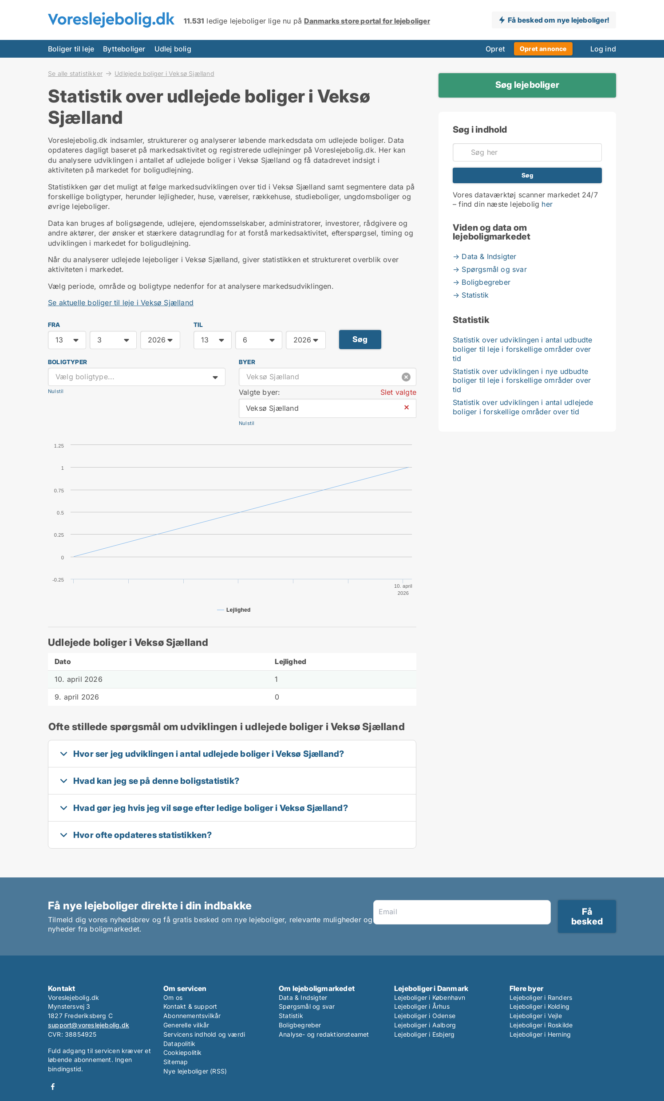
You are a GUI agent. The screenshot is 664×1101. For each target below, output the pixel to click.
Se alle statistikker (75, 73)
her (547, 204)
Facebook (53, 1086)
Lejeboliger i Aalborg (425, 1025)
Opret (495, 48)
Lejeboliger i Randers (541, 997)
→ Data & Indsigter (485, 256)
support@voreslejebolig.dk (88, 1025)
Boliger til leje (71, 48)
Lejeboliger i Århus (422, 1006)
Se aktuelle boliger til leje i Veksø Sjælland (121, 302)
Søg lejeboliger (527, 84)
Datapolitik (179, 1043)
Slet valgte (398, 392)
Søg (360, 339)
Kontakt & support (190, 1006)
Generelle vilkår (186, 1025)
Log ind (603, 48)
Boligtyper (67, 362)
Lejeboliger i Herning (540, 1034)
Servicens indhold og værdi (204, 1034)
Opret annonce (543, 48)
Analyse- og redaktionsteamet (324, 1034)
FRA (54, 324)
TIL (198, 324)
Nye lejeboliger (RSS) (195, 1071)
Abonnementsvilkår (192, 1015)
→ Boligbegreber (481, 282)
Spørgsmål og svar (307, 1006)
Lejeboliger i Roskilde (541, 1025)
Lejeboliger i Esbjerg (424, 1034)
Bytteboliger (124, 48)
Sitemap (175, 1062)
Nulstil (55, 391)
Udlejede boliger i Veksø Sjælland (164, 74)
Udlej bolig (172, 48)
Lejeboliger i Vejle (536, 1015)
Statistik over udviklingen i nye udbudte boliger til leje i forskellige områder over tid (522, 380)
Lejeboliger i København (430, 997)
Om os (172, 997)
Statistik (291, 1015)
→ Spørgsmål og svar (490, 269)
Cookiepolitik (182, 1052)
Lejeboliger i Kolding (539, 1006)
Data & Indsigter (303, 997)
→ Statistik (471, 295)
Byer (247, 362)
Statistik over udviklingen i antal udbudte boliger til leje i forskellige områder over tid (522, 349)
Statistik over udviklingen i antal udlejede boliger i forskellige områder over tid (523, 407)
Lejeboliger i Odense (424, 1015)
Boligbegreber (300, 1025)
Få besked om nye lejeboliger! (558, 20)
